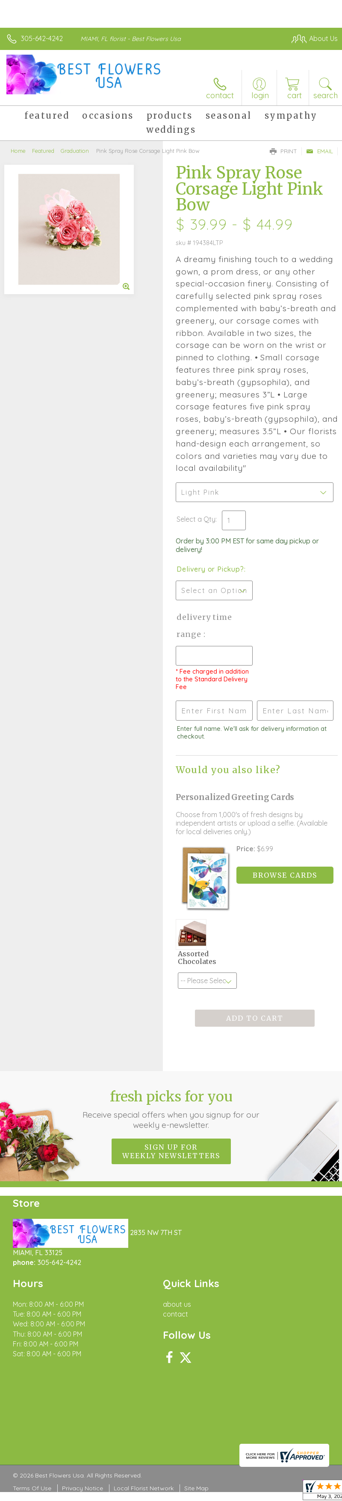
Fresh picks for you (171, 1109)
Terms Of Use (32, 1488)
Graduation (75, 150)
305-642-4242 (42, 38)
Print (283, 151)
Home (18, 150)
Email (319, 151)
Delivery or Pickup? (210, 569)
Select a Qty (196, 519)
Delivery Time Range (204, 625)
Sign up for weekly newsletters (171, 1151)
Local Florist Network (144, 1488)
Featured (43, 150)
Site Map (196, 1488)
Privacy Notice (82, 1488)
